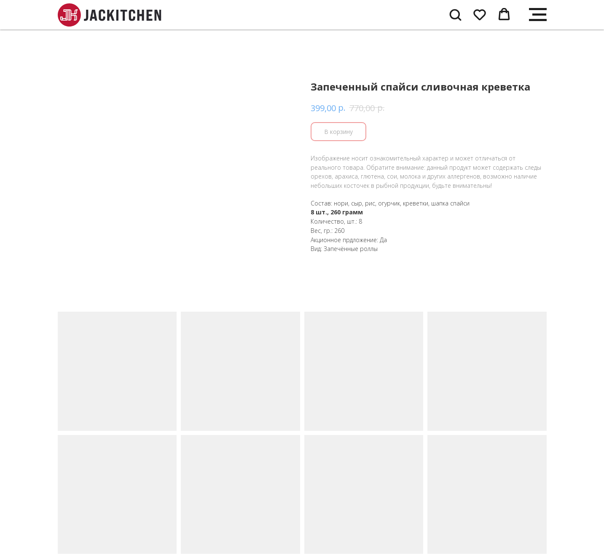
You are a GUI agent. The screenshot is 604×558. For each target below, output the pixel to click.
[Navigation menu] (538, 14)
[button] (455, 14)
